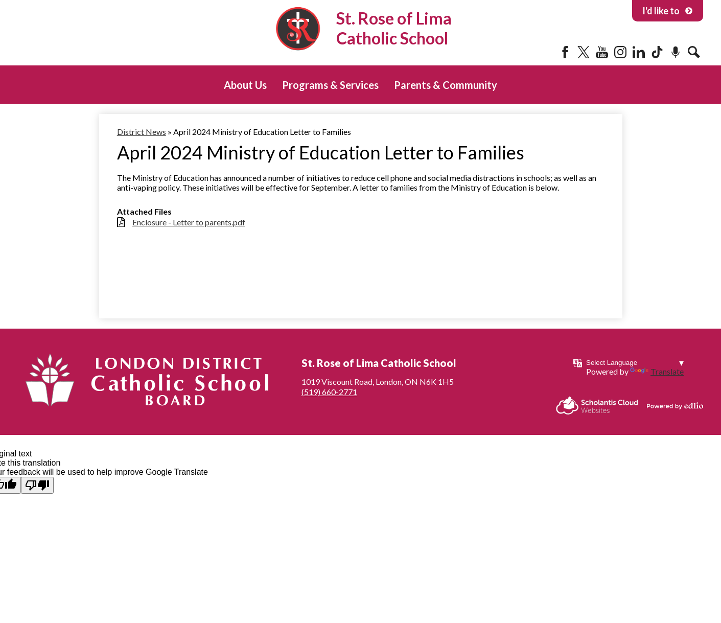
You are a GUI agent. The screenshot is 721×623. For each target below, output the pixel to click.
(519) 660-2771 (329, 392)
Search (694, 52)
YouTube (602, 52)
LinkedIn (639, 52)
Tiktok (657, 52)
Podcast (675, 52)
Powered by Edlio (675, 406)
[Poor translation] (37, 485)
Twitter (583, 52)
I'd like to (667, 10)
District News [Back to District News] (141, 131)
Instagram (620, 52)
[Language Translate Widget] (635, 362)
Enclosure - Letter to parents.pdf (188, 222)
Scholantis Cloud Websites (597, 405)
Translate (657, 371)
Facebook (565, 52)
